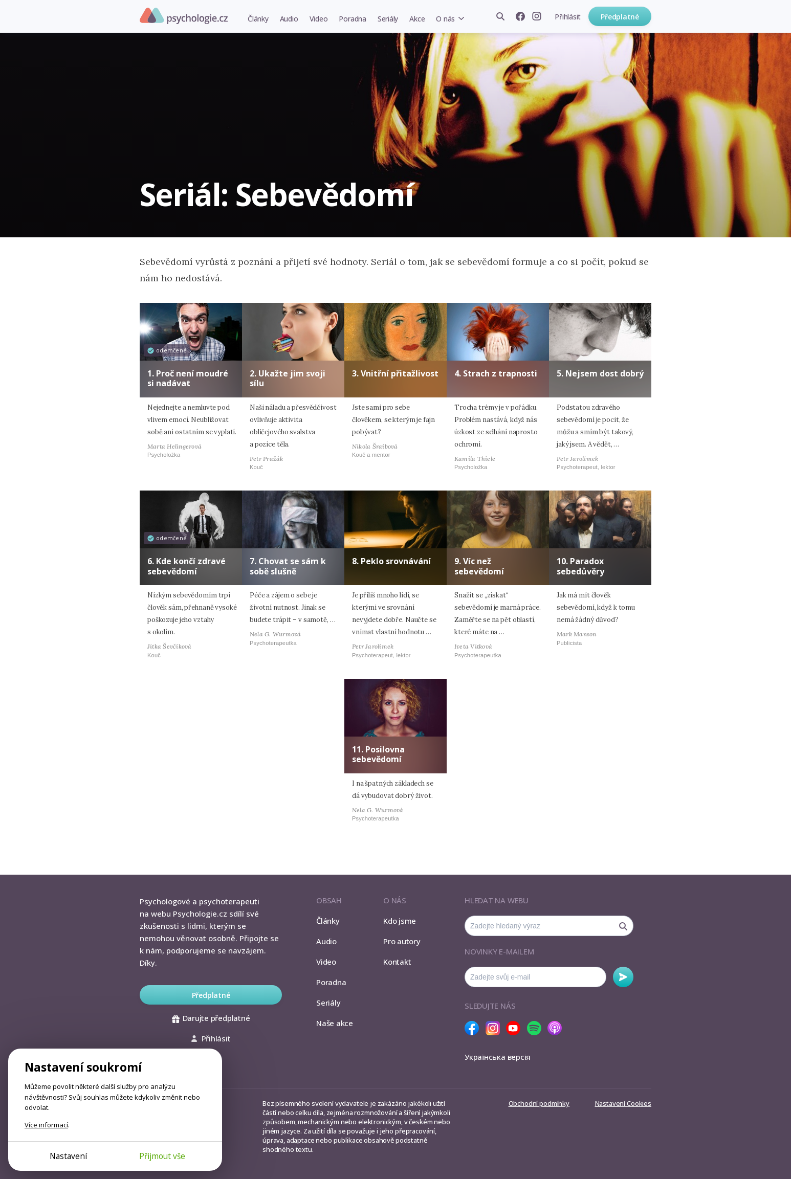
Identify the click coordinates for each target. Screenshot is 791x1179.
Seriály (388, 19)
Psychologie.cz (184, 16)
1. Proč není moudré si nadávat (187, 378)
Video (319, 19)
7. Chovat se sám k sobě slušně (288, 565)
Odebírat (623, 977)
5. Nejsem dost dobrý (600, 373)
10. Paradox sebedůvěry (580, 565)
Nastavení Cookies (623, 1103)
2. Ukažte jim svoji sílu (287, 378)
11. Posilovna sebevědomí (378, 754)
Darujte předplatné (211, 1018)
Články (258, 19)
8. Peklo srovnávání (391, 561)
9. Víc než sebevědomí (479, 565)
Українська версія (498, 1057)
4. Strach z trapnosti (495, 373)
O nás (445, 19)
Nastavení (68, 1156)
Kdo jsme (399, 921)
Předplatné (620, 16)
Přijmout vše (162, 1156)
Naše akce (334, 1023)
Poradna (352, 19)
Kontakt (397, 961)
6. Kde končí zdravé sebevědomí (186, 565)
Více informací (46, 1124)
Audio (289, 19)
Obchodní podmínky (539, 1103)
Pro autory (402, 941)
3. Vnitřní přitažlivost (395, 373)
